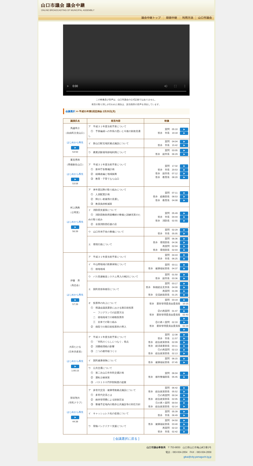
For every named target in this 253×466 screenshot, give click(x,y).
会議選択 (70, 111)
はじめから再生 (75, 142)
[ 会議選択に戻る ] (126, 438)
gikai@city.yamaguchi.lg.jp (197, 457)
